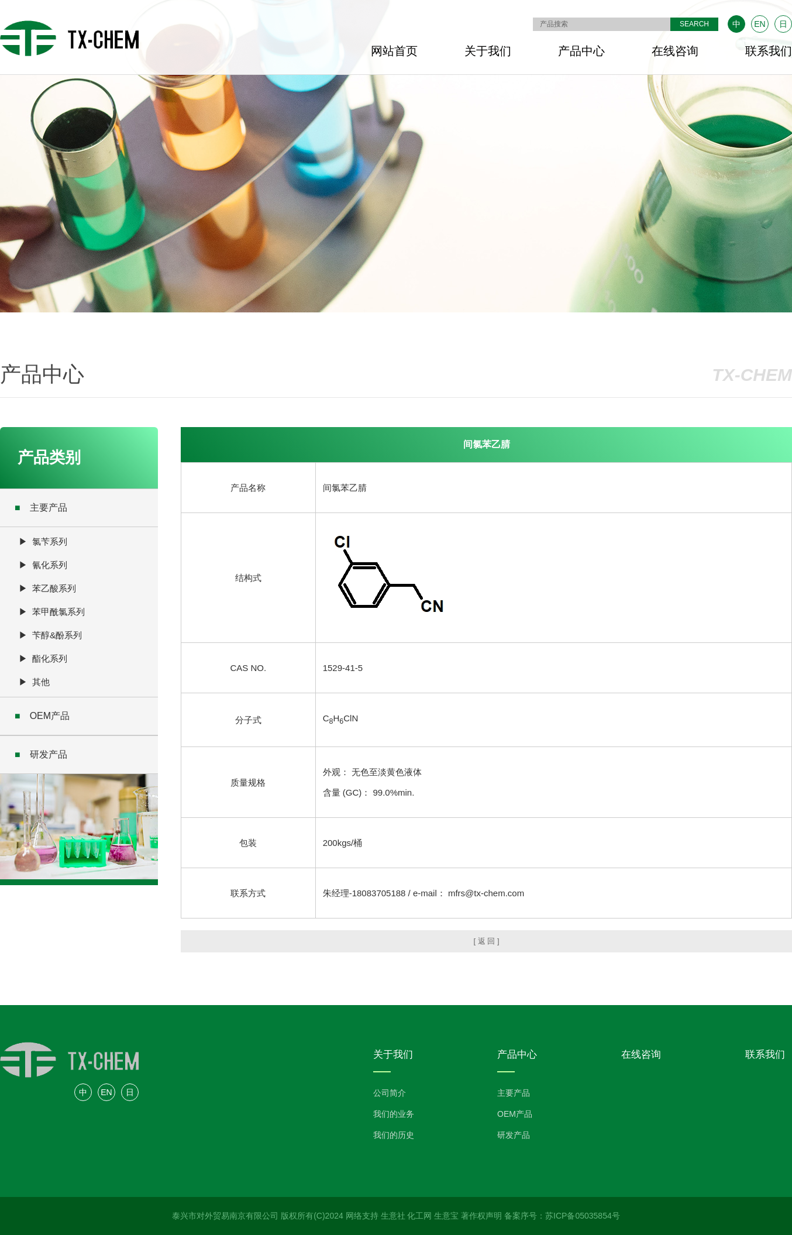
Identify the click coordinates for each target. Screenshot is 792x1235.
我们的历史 (393, 1135)
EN (759, 24)
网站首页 (394, 50)
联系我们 (768, 50)
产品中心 (581, 50)
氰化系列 (49, 565)
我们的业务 (393, 1114)
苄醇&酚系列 (57, 635)
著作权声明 (481, 1215)
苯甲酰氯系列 (58, 612)
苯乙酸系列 (54, 588)
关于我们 (487, 50)
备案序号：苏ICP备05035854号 (562, 1215)
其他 (41, 682)
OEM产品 (42, 716)
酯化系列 (49, 658)
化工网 (419, 1215)
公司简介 (389, 1093)
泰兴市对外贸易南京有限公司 (225, 1215)
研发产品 (41, 754)
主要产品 (41, 507)
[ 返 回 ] (486, 941)
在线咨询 (675, 50)
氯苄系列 (49, 541)
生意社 (393, 1215)
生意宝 (446, 1215)
